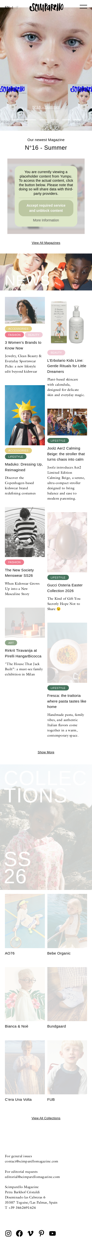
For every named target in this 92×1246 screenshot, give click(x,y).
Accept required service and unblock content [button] (46, 208)
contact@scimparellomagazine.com (31, 1161)
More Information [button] (46, 220)
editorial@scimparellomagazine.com (32, 1176)
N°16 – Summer (46, 107)
